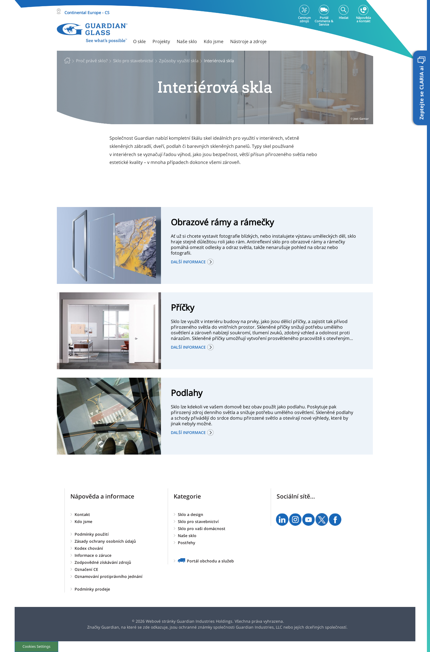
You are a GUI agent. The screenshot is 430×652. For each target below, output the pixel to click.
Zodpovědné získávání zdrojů (103, 562)
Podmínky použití (92, 534)
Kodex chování (89, 548)
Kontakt (82, 514)
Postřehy (186, 542)
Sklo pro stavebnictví (198, 521)
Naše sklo (187, 535)
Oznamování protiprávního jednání (108, 576)
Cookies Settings (36, 646)
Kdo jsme (83, 521)
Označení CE (86, 569)
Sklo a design (190, 514)
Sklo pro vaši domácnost (201, 528)
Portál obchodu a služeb (210, 561)
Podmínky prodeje (92, 589)
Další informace (188, 261)
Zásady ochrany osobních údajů (105, 541)
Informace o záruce (93, 555)
